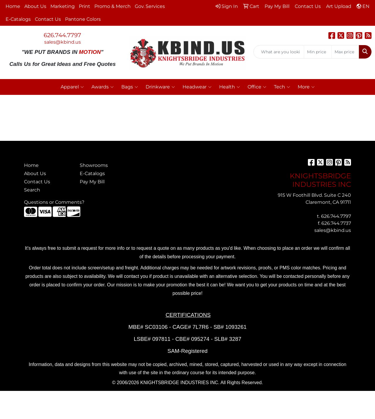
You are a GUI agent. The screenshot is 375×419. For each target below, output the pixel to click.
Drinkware (160, 86)
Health (229, 86)
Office (257, 86)
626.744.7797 (62, 35)
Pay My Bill (92, 181)
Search (32, 190)
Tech (282, 86)
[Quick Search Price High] (345, 52)
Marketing (62, 6)
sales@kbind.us (62, 42)
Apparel (72, 86)
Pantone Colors (83, 19)
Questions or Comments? (54, 202)
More (306, 86)
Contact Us (48, 19)
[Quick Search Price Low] (318, 52)
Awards (102, 86)
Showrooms (94, 165)
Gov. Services (150, 6)
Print (84, 6)
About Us (35, 6)
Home (13, 6)
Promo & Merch (112, 6)
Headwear (197, 86)
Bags (129, 86)
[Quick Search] (278, 52)
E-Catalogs (18, 19)
